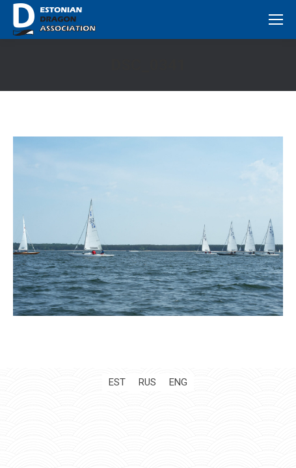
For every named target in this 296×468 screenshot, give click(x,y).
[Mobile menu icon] (276, 19)
